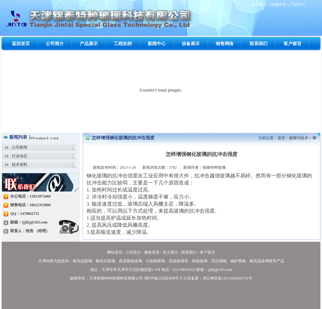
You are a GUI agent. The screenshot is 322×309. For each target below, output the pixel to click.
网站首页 (114, 252)
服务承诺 (152, 252)
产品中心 (297, 4)
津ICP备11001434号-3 (163, 278)
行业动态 (19, 156)
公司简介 (133, 252)
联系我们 (189, 252)
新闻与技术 (298, 138)
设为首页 (259, 4)
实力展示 (170, 252)
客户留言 (207, 252)
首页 (281, 138)
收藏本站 (278, 4)
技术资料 (19, 164)
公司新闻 (19, 147)
